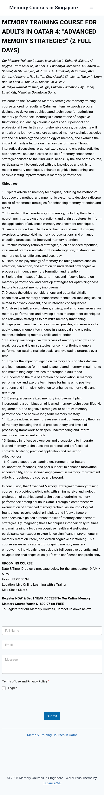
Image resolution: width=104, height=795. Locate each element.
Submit (52, 716)
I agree (12, 688)
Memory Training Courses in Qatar (52, 735)
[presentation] (31, 709)
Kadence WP (52, 783)
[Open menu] (91, 8)
